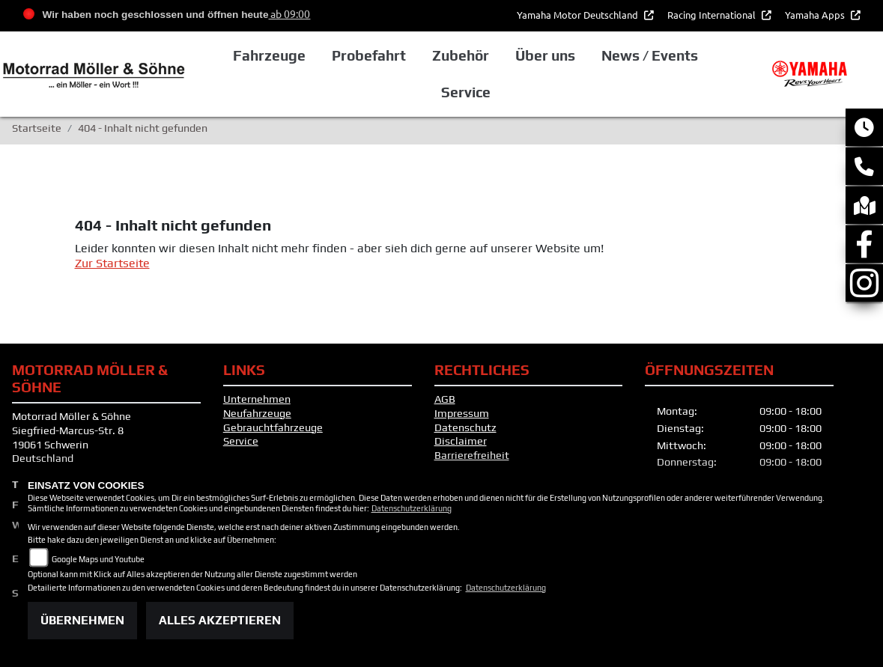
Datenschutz (465, 427)
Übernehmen (82, 620)
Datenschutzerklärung (411, 508)
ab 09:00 (289, 13)
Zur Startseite (112, 263)
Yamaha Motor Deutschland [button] (578, 14)
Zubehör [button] (460, 55)
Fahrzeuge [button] (269, 55)
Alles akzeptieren (220, 620)
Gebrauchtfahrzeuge (273, 427)
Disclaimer (460, 441)
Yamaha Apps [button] (816, 14)
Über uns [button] (545, 55)
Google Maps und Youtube (98, 559)
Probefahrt (369, 55)
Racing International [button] (712, 14)
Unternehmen (257, 399)
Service (240, 441)
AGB (444, 399)
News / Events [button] (649, 55)
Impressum (461, 413)
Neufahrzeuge (257, 413)
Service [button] (466, 92)
